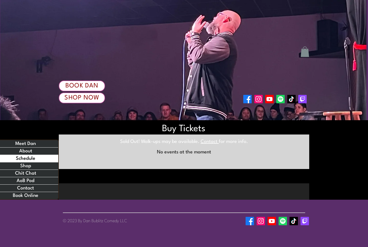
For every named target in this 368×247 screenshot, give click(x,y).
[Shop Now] (82, 98)
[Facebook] (247, 99)
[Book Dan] (82, 86)
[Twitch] (302, 99)
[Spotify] (280, 99)
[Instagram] (258, 99)
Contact (210, 141)
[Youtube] (269, 99)
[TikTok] (291, 99)
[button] (305, 52)
